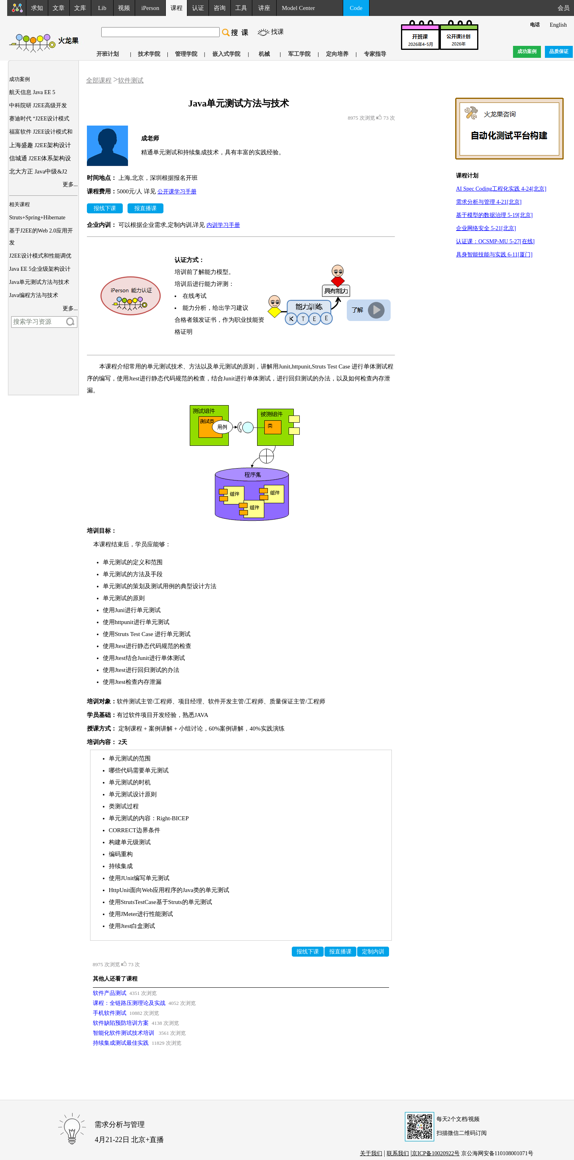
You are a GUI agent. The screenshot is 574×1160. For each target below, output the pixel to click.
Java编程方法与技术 (33, 295)
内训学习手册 (223, 225)
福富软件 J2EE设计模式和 (41, 132)
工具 (241, 8)
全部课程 (99, 80)
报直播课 (145, 208)
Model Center (298, 8)
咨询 (220, 8)
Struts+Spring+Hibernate (37, 218)
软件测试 (131, 80)
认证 (198, 8)
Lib (102, 8)
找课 (277, 31)
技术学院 (149, 54)
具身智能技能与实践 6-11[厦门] (494, 255)
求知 (37, 8)
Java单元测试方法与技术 (39, 282)
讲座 (264, 8)
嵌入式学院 (226, 54)
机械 (264, 54)
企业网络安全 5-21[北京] (486, 228)
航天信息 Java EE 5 (32, 92)
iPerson (150, 8)
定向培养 (337, 54)
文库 (80, 8)
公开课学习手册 (177, 192)
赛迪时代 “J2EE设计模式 (39, 119)
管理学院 (186, 54)
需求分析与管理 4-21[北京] (489, 202)
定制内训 (373, 952)
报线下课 (105, 208)
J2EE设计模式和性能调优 (40, 256)
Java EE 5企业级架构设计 (40, 269)
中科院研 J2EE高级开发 (38, 105)
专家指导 (375, 54)
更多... (70, 184)
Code (356, 8)
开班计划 (107, 54)
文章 (59, 8)
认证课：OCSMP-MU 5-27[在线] (495, 241)
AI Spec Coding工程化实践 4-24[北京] (501, 189)
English (558, 25)
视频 (124, 8)
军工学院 (299, 54)
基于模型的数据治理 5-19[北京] (494, 215)
